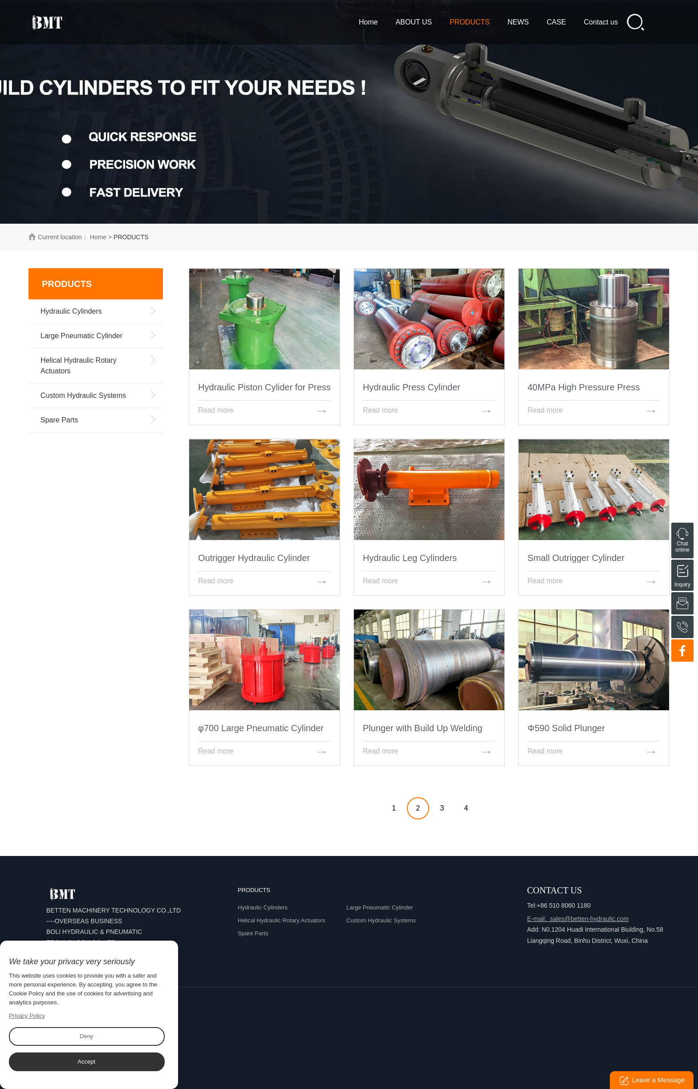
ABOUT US (414, 22)
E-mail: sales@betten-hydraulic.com (578, 918)
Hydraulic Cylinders (263, 907)
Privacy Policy (27, 1015)
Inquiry (682, 569)
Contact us (601, 22)
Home (368, 22)
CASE (556, 22)
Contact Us (554, 890)
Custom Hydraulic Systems (381, 920)
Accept (86, 1061)
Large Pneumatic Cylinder (379, 907)
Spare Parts (253, 933)
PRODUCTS (470, 22)
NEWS (518, 22)
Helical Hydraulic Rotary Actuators (281, 920)
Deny (86, 1036)
